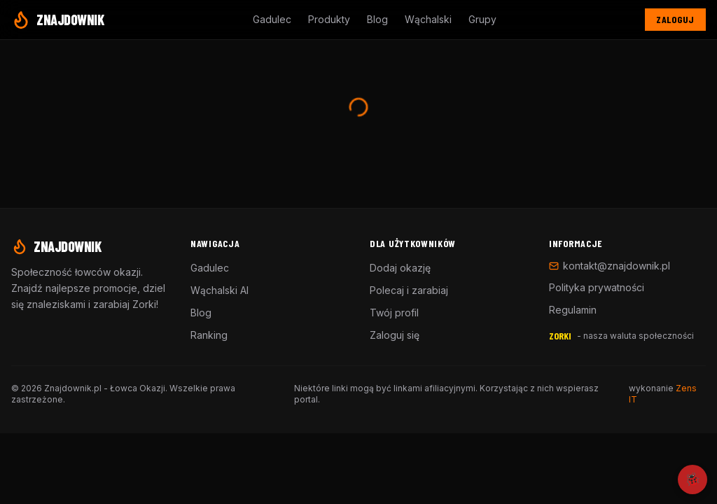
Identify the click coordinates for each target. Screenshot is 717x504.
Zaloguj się (394, 335)
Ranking (209, 335)
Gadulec (272, 19)
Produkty (329, 19)
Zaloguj (675, 19)
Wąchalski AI (219, 290)
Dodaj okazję (400, 268)
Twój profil (394, 312)
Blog (377, 19)
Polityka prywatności (596, 287)
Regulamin (573, 310)
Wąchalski (428, 19)
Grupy (482, 19)
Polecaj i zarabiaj (409, 290)
